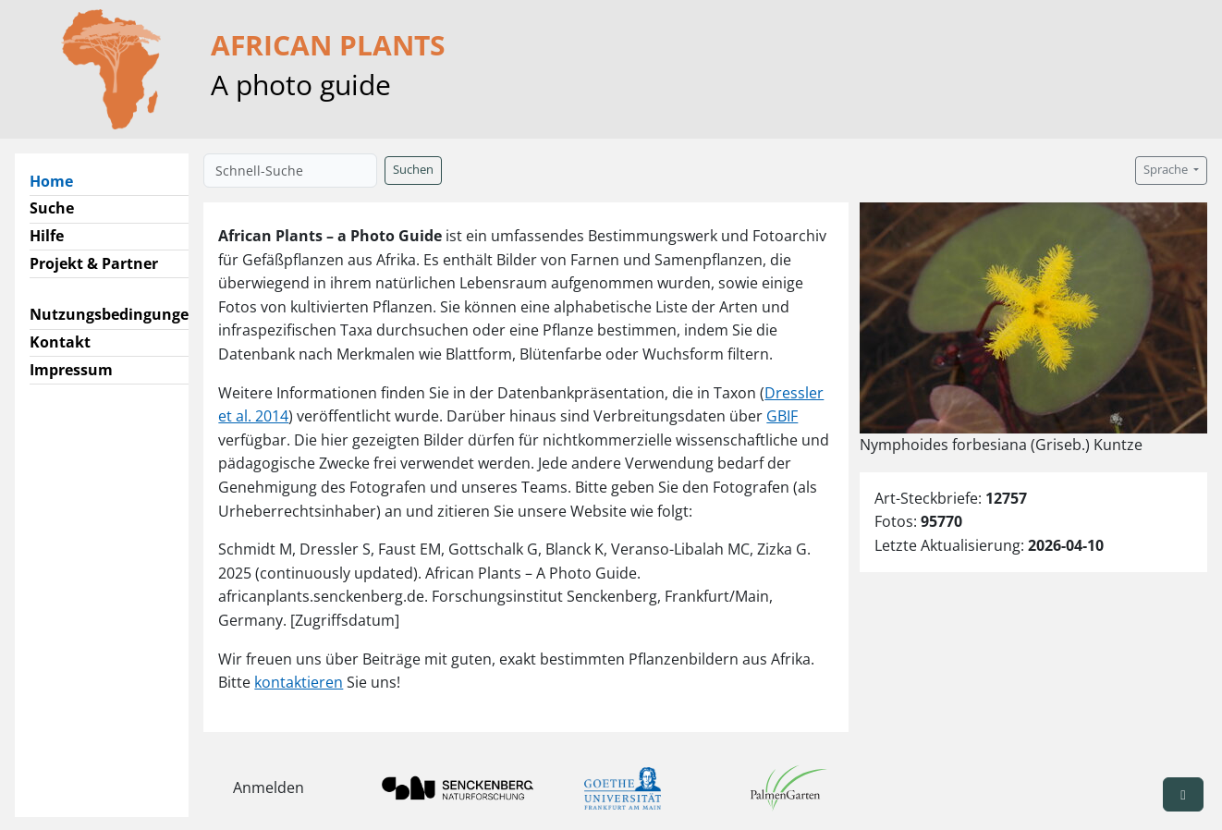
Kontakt (60, 342)
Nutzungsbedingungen (114, 314)
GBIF (782, 416)
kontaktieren (298, 682)
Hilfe (47, 236)
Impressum (71, 370)
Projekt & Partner (94, 263)
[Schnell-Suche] (290, 170)
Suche (52, 208)
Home (59, 180)
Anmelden (268, 787)
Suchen (413, 169)
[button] (1183, 794)
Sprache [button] (1167, 169)
